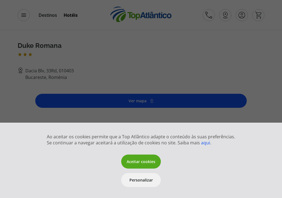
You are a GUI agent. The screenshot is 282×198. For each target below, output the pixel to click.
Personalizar (141, 180)
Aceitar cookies (141, 161)
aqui (205, 143)
